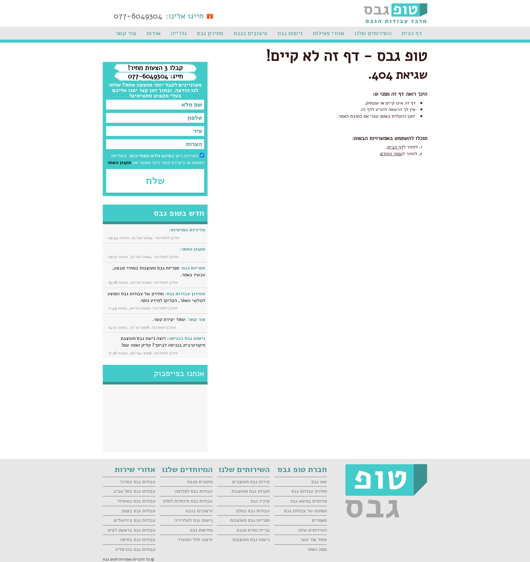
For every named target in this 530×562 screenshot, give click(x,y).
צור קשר (125, 33)
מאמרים (319, 520)
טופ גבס (319, 481)
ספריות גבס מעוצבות (250, 520)
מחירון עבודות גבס (309, 491)
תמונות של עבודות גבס (305, 511)
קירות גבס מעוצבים (251, 481)
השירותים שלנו (372, 33)
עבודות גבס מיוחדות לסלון (188, 501)
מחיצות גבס (201, 530)
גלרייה (179, 33)
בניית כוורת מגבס (253, 530)
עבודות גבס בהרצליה (135, 549)
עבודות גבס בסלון (253, 511)
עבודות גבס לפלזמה (194, 491)
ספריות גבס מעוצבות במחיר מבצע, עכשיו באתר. (158, 271)
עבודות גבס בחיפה (137, 539)
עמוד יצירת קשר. (178, 319)
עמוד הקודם (391, 153)
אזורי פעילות (328, 33)
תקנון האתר (119, 162)
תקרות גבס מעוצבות (251, 491)
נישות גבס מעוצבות (251, 539)
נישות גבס (290, 33)
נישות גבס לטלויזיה (193, 520)
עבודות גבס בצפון (138, 511)
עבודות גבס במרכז (137, 481)
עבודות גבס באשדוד (136, 501)
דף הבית (412, 33)
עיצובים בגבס (250, 33)
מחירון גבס (210, 33)
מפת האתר (317, 549)
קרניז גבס (260, 501)
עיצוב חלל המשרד (195, 539)
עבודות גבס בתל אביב (134, 491)
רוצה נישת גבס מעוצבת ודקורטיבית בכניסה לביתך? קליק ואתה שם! (163, 341)
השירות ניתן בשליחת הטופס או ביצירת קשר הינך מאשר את (155, 159)
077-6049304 (138, 16)
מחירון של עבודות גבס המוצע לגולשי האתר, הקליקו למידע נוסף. (156, 297)
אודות (153, 33)
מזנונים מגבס (200, 481)
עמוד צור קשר (313, 539)
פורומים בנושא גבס (308, 501)
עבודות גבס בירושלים (134, 520)
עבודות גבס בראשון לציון (131, 530)
